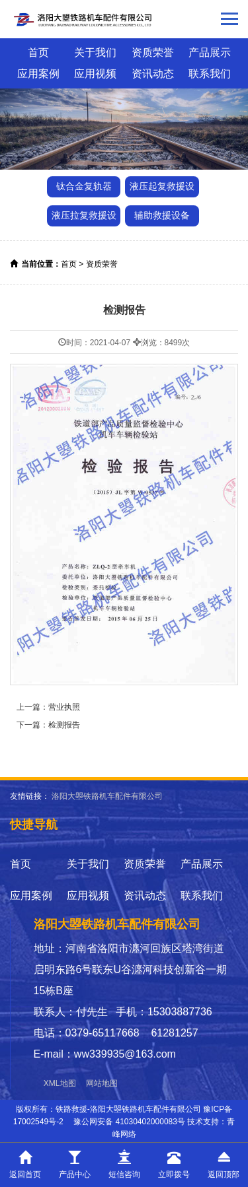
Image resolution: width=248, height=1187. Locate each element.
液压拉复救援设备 (84, 218)
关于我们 (95, 52)
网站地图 (102, 1083)
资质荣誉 (153, 52)
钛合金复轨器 (84, 186)
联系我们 (209, 73)
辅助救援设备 (162, 215)
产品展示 (209, 52)
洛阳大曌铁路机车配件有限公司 (107, 796)
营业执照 (64, 707)
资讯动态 (153, 73)
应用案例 (38, 73)
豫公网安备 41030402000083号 (129, 1121)
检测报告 (64, 724)
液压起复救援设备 (162, 189)
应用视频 (95, 73)
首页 (38, 52)
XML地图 (60, 1083)
